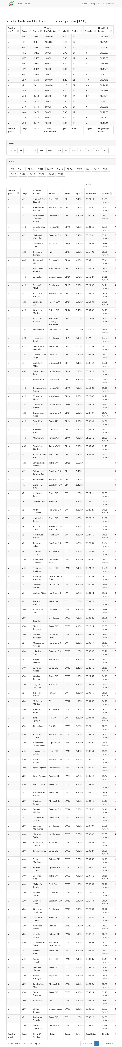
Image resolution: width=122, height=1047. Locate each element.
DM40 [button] (60, 169)
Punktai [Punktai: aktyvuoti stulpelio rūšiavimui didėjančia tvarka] (77, 31)
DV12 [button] (96, 169)
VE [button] (105, 150)
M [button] (21, 150)
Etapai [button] (95, 3)
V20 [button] (74, 150)
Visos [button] (13, 150)
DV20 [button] (22, 174)
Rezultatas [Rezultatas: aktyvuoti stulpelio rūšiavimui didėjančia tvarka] (91, 193)
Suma (84, 3)
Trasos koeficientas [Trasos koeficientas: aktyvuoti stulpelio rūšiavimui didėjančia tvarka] (51, 29)
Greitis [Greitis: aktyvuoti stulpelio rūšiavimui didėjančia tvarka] (105, 193)
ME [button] (66, 150)
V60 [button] (98, 150)
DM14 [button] (30, 169)
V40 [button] (82, 150)
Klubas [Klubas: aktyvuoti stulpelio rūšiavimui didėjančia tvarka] (52, 193)
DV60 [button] (51, 174)
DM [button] (12, 169)
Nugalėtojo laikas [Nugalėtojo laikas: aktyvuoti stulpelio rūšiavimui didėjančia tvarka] (105, 29)
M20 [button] (34, 150)
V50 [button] (90, 150)
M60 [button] (59, 150)
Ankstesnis (87, 1043)
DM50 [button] (69, 169)
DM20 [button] (50, 169)
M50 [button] (50, 150)
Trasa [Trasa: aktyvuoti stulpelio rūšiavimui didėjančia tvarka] (36, 31)
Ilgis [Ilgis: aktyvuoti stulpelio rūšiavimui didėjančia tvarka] (65, 31)
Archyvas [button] (108, 3)
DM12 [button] (21, 169)
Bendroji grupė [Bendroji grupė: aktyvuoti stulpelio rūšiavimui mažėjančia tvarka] (12, 29)
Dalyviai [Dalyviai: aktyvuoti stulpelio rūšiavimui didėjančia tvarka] (90, 31)
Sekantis (110, 1043)
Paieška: (100, 184)
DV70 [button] (60, 174)
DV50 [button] (41, 174)
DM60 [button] (79, 169)
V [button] (26, 150)
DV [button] (87, 169)
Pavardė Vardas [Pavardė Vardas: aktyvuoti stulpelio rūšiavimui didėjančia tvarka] (37, 192)
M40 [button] (42, 150)
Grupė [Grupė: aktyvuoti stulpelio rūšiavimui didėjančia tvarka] (25, 31)
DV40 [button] (32, 174)
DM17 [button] (40, 169)
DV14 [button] (105, 169)
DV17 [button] (13, 174)
